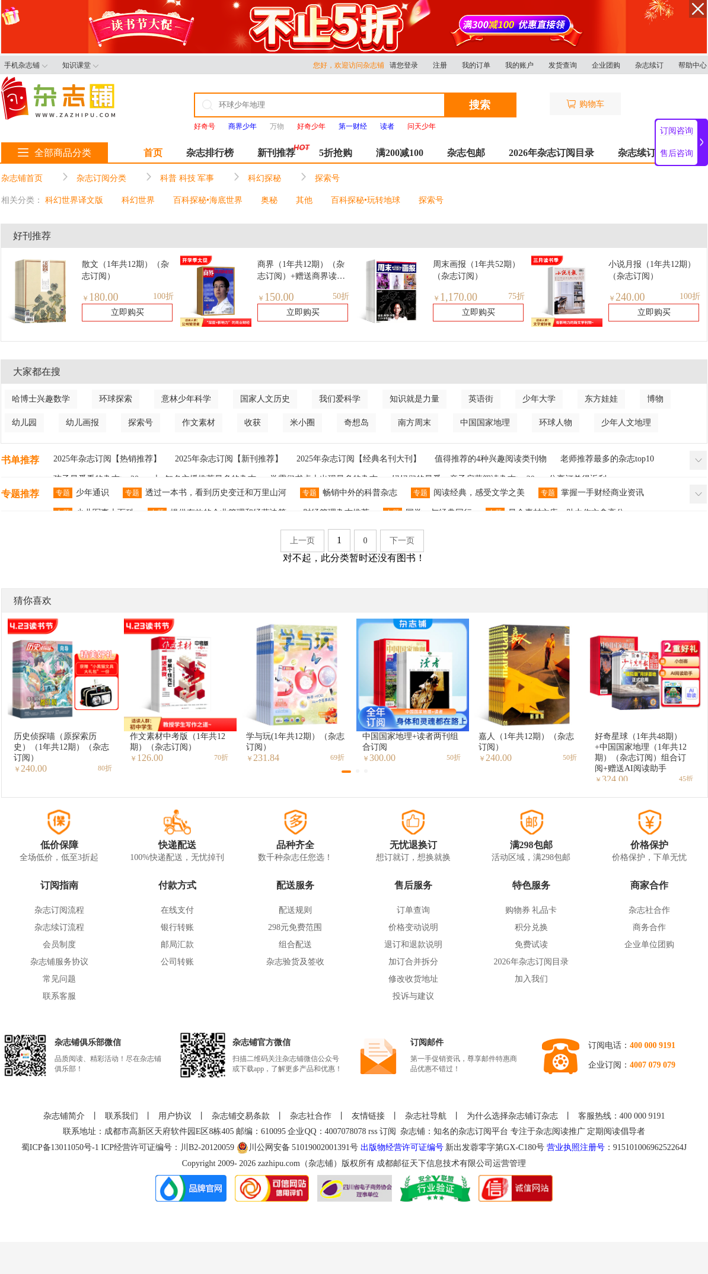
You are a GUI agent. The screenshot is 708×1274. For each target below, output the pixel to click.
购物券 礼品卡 (531, 910)
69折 (337, 757)
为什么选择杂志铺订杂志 (512, 1115)
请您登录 (404, 65)
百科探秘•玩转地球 (365, 200)
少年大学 (539, 398)
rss (373, 1131)
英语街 (480, 398)
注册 (440, 65)
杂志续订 (649, 65)
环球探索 (115, 398)
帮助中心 (692, 65)
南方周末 (414, 422)
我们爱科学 (340, 398)
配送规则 (295, 910)
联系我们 (121, 1115)
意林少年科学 (186, 398)
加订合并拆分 (413, 961)
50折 (341, 296)
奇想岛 (356, 422)
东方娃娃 (601, 398)
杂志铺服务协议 (59, 961)
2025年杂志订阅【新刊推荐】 (229, 458)
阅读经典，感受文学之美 (468, 493)
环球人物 (555, 422)
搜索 (479, 105)
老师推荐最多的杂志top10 (607, 458)
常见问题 (59, 978)
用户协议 (175, 1115)
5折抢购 (335, 153)
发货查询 (562, 65)
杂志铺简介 (64, 1115)
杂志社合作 (649, 910)
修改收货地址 (413, 978)
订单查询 (413, 910)
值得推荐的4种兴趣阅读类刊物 (491, 458)
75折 (516, 296)
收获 (252, 422)
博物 (655, 398)
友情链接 (368, 1115)
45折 (686, 779)
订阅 (387, 1131)
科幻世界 (138, 200)
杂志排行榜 (210, 153)
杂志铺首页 (22, 178)
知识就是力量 (414, 398)
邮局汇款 (177, 944)
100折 (163, 296)
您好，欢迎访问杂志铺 (351, 65)
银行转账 (177, 927)
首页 (152, 153)
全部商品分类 (54, 153)
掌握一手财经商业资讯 (591, 493)
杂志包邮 (466, 153)
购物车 (585, 104)
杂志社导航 (426, 1115)
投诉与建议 (413, 996)
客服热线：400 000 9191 (621, 1115)
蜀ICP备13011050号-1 (61, 1147)
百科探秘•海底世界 (208, 200)
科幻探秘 (264, 178)
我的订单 (476, 65)
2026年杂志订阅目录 (551, 153)
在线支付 (177, 910)
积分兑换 (531, 927)
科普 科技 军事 (187, 178)
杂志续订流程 (59, 927)
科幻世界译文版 (74, 200)
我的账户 (519, 65)
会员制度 (59, 944)
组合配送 (295, 944)
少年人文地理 (626, 422)
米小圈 (302, 422)
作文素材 (198, 422)
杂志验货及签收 (295, 961)
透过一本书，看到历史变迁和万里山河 (204, 493)
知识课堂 (80, 65)
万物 (277, 126)
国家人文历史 (265, 398)
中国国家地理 (485, 422)
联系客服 (59, 996)
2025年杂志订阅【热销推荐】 (107, 458)
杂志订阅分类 (101, 178)
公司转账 (177, 961)
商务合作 (649, 927)
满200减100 (399, 153)
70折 (221, 757)
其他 (304, 200)
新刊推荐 (276, 153)
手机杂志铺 (25, 65)
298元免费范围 (295, 927)
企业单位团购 (649, 944)
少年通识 (81, 493)
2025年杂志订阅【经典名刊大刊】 (358, 458)
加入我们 (531, 978)
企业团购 (606, 65)
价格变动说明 (413, 927)
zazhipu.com (279, 1163)
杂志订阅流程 (59, 910)
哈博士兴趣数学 (41, 398)
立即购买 (127, 312)
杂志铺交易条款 (241, 1115)
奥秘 (269, 200)
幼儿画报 (82, 422)
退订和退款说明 (413, 944)
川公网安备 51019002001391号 (298, 1148)
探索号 (327, 178)
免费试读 (531, 944)
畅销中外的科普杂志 (348, 493)
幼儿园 (24, 422)
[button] (346, 771)
